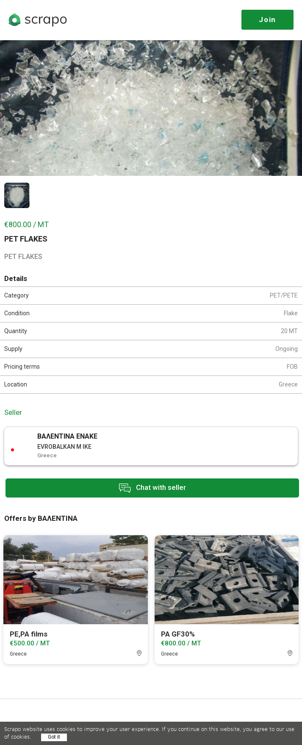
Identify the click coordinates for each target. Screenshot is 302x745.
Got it (54, 737)
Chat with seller (152, 488)
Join (267, 19)
